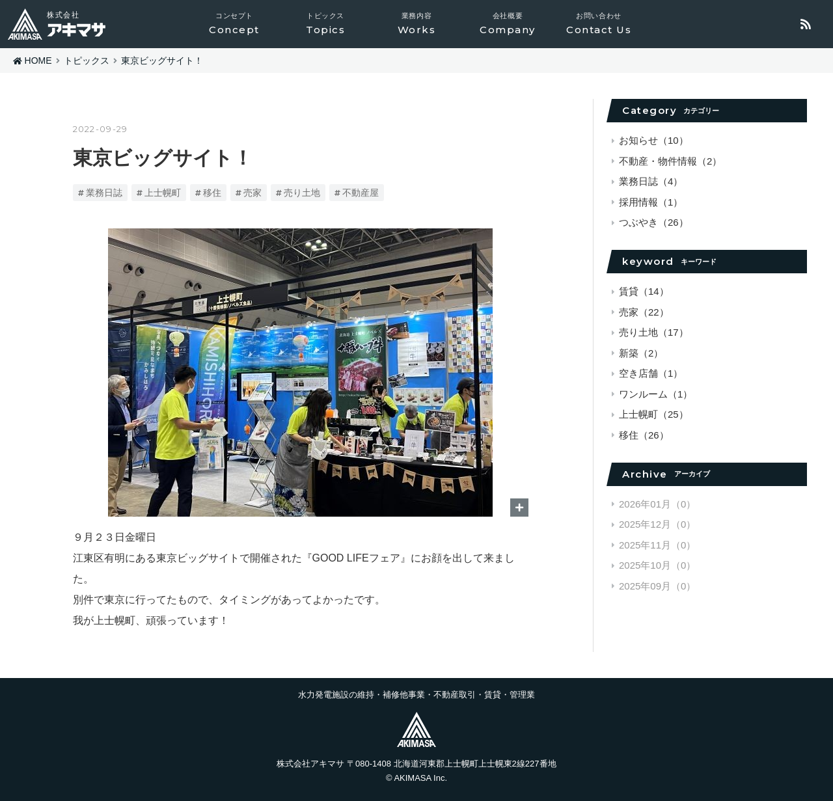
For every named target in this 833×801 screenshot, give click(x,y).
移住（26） (644, 435)
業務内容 (417, 24)
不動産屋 (360, 192)
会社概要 (508, 24)
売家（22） (644, 312)
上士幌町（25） (654, 414)
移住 (212, 192)
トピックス (325, 24)
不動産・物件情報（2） (670, 161)
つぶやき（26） (654, 222)
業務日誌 (104, 192)
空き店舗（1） (651, 373)
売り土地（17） (654, 332)
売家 (252, 192)
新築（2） (641, 353)
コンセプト (234, 24)
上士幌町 (162, 192)
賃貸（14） (644, 291)
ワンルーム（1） (655, 394)
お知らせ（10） (654, 140)
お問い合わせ (598, 24)
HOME (38, 60)
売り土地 (302, 192)
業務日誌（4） (651, 181)
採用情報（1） (651, 202)
